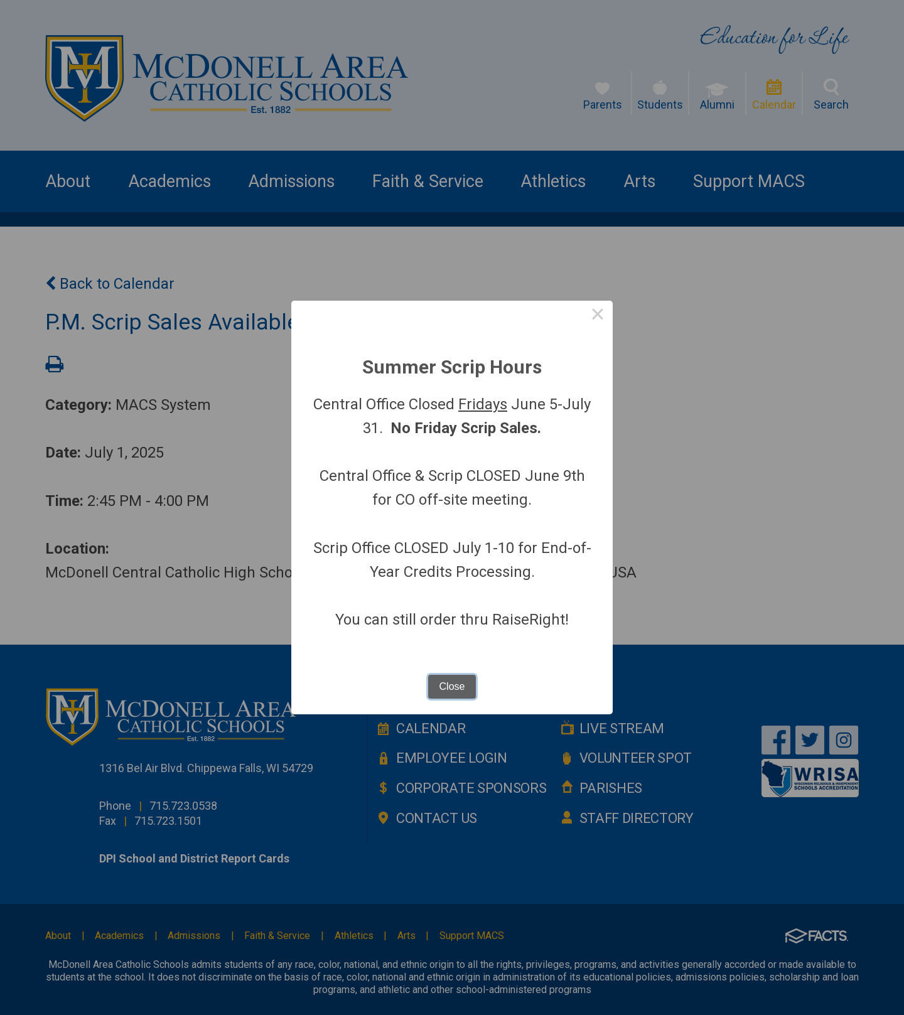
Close (452, 686)
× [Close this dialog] (597, 316)
